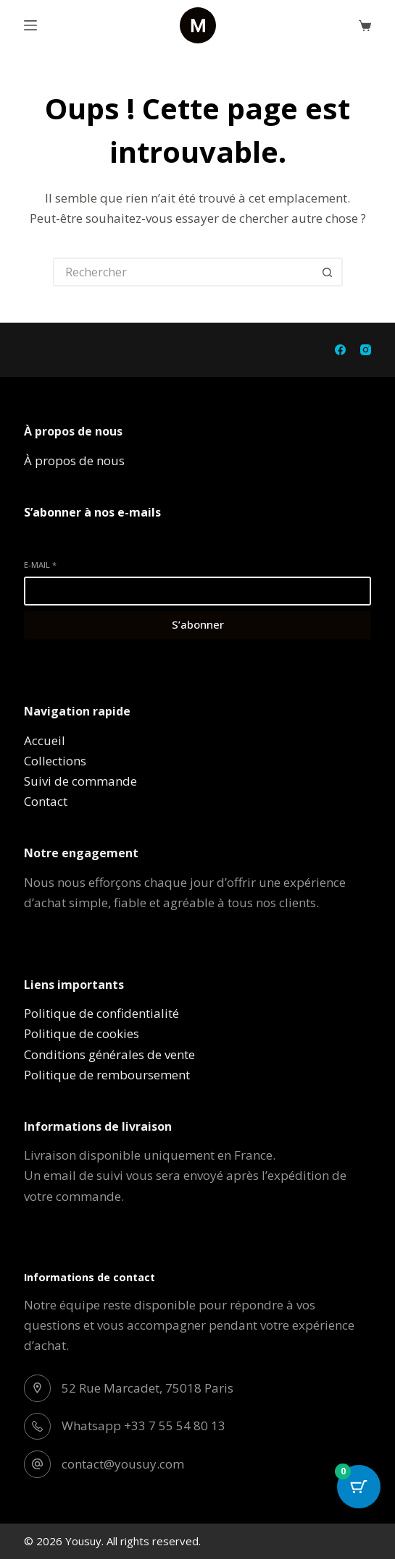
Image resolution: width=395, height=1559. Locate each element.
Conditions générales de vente (109, 1054)
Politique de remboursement (107, 1074)
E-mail (40, 564)
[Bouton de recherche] (328, 272)
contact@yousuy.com (123, 1464)
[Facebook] (340, 349)
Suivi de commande (80, 781)
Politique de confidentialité (101, 1013)
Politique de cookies (81, 1033)
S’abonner (198, 624)
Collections (55, 760)
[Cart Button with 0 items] (359, 1486)
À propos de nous (74, 460)
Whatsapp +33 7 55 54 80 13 (143, 1425)
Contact (45, 801)
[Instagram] (365, 349)
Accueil (44, 740)
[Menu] (30, 25)
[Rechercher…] (183, 272)
